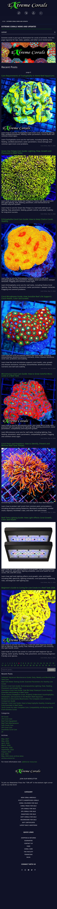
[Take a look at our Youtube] (28, 870)
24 (18, 665)
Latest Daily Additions (28, 825)
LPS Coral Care (6, 719)
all (2, 732)
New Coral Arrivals (28, 797)
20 (6, 665)
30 (37, 665)
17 (50, 663)
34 (49, 665)
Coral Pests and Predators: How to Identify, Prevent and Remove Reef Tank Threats (25, 444)
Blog (28, 857)
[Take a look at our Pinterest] (35, 870)
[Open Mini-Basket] (26, 13)
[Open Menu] (41, 13)
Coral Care (28, 849)
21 (9, 665)
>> (55, 665)
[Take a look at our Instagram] (25, 870)
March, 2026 (6, 745)
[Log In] (33, 13)
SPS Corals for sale (28, 811)
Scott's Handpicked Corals (28, 800)
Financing (29, 854)
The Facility (28, 852)
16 (47, 663)
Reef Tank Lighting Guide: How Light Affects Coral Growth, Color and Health (26, 518)
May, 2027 (5, 739)
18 (53, 663)
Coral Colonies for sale (28, 803)
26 (24, 665)
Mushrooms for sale (28, 820)
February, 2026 (6, 747)
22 (12, 665)
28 (31, 665)
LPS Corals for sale (28, 808)
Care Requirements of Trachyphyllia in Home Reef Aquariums (27, 76)
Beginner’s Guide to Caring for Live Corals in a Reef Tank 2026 (28, 588)
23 (15, 665)
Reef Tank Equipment (9, 721)
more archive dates (16, 756)
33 (46, 665)
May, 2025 (5, 756)
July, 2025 (5, 754)
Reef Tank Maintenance (10, 723)
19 (2, 665)
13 (38, 663)
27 (28, 665)
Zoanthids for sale (28, 814)
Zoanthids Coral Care (9, 730)
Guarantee (28, 840)
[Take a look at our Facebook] (22, 870)
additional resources (29, 762)
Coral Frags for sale (28, 806)
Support (28, 32)
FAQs (28, 846)
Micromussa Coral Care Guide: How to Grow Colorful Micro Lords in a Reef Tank (26, 375)
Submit (51, 670)
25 (21, 665)
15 (44, 663)
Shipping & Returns (28, 838)
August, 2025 (6, 752)
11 (31, 663)
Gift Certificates (28, 822)
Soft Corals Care (7, 725)
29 (34, 665)
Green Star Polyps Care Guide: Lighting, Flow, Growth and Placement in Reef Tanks (26, 152)
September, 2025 (7, 750)
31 (40, 665)
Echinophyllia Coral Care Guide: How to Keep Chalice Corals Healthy (27, 220)
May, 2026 (5, 741)
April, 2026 (5, 743)
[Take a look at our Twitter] (31, 870)
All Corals (4, 717)
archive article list (8, 758)
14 (41, 663)
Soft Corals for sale (29, 817)
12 (35, 663)
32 (43, 665)
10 (28, 663)
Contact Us (28, 843)
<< (3, 663)
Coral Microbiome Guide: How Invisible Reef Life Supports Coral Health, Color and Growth (26, 297)
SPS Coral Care (6, 727)
